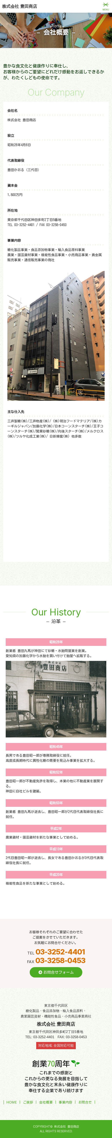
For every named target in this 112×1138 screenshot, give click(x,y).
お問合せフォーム (56, 972)
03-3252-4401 (60, 951)
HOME (11, 1102)
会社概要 (46, 1102)
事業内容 (65, 1102)
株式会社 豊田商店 (19, 6)
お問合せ (85, 1102)
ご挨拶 (28, 1102)
